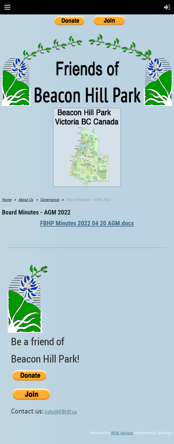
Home (7, 199)
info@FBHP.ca (61, 411)
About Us (25, 199)
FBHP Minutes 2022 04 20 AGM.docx (87, 223)
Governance (49, 199)
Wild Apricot (122, 432)
